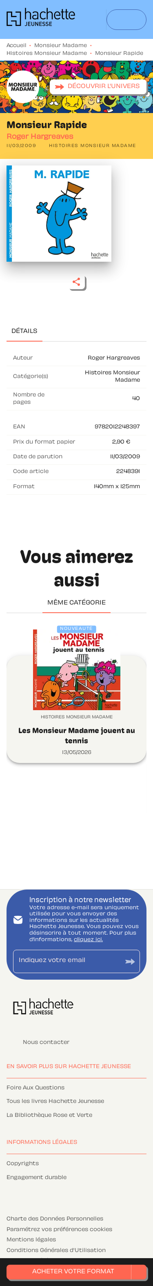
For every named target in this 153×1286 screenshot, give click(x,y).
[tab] (24, 332)
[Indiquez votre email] (66, 961)
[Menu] (126, 19)
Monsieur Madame (60, 45)
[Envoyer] (130, 961)
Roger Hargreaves (40, 137)
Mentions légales (31, 1240)
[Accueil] (41, 19)
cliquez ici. (88, 939)
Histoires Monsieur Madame (47, 53)
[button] (98, 86)
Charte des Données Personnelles (55, 1219)
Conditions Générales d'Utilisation (56, 1250)
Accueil (16, 45)
